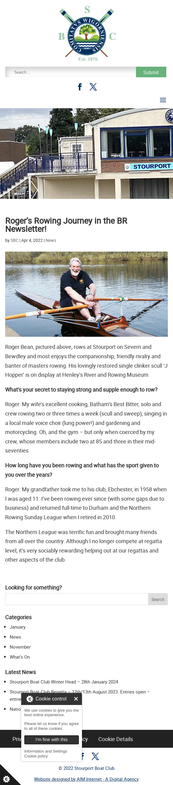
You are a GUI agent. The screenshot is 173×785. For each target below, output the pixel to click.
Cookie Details (115, 739)
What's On (20, 657)
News (51, 240)
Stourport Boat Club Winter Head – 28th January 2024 (64, 682)
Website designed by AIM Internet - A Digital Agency (86, 779)
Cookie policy (36, 756)
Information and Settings (45, 751)
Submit (151, 72)
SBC (15, 240)
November (20, 647)
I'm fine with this (76, 698)
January (17, 627)
